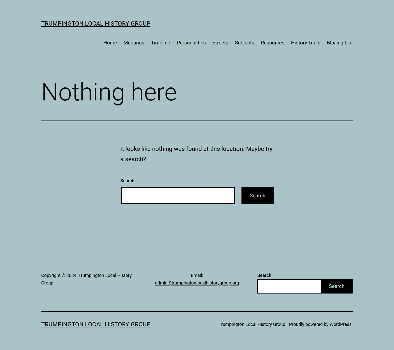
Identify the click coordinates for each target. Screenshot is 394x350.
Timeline (160, 43)
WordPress (341, 324)
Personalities (191, 43)
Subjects (244, 43)
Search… (129, 180)
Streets (220, 43)
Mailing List (340, 43)
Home (110, 43)
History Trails (305, 43)
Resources (272, 43)
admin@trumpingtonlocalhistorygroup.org (197, 282)
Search (264, 275)
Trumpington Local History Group (96, 23)
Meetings (134, 43)
